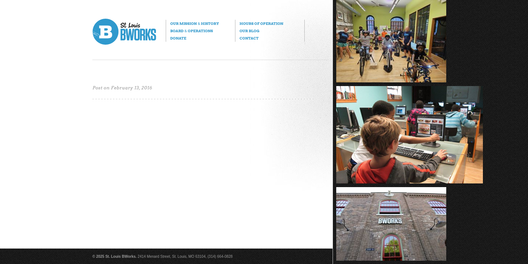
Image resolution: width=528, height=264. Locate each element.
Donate (178, 38)
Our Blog (249, 31)
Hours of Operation (261, 23)
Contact (248, 38)
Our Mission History (194, 23)
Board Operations (191, 31)
